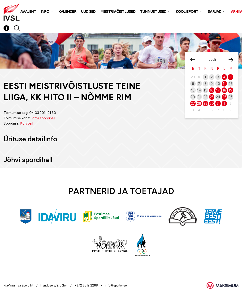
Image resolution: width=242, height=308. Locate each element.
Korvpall (26, 123)
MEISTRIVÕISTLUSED (117, 11)
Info (45, 11)
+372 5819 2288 (86, 285)
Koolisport (187, 11)
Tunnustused (153, 11)
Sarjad (214, 11)
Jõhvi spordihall (43, 118)
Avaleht (28, 11)
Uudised (88, 11)
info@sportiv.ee (116, 285)
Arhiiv (236, 11)
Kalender (67, 11)
